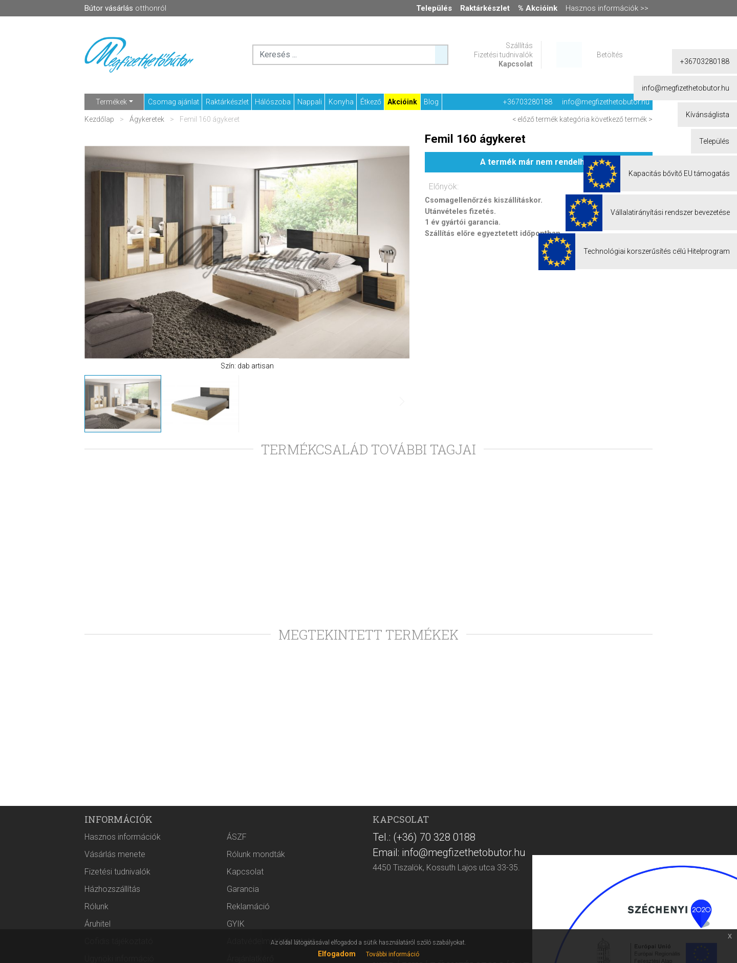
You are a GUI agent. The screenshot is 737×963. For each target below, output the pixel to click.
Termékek (111, 102)
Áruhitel (97, 924)
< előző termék (535, 119)
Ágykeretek (147, 119)
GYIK (236, 924)
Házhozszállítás (112, 889)
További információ (392, 954)
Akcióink (402, 102)
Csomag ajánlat (173, 102)
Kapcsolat (515, 64)
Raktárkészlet (227, 102)
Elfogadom (337, 954)
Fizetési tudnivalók (503, 55)
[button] (388, 252)
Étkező (370, 102)
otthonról (125, 8)
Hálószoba (273, 102)
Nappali (309, 102)
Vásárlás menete (114, 854)
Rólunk (96, 906)
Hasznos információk (122, 837)
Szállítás (519, 45)
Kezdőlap (100, 119)
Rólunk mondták (256, 854)
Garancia (243, 889)
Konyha (341, 102)
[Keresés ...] (441, 55)
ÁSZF (237, 837)
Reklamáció (248, 906)
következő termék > (622, 119)
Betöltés (610, 55)
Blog (431, 102)
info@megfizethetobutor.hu (605, 102)
